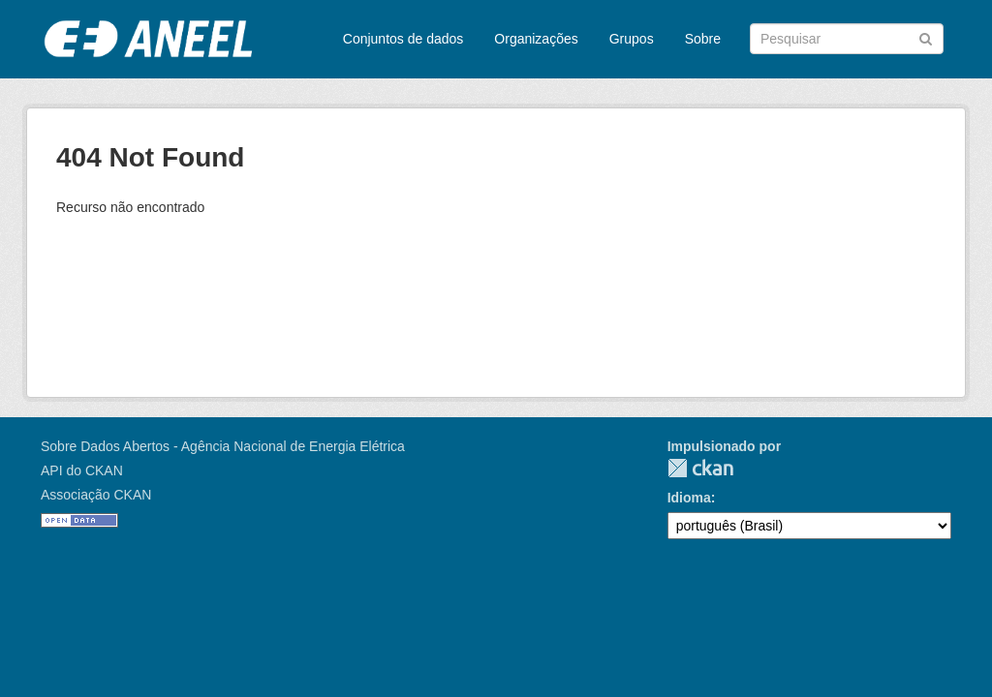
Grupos (631, 38)
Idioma (689, 497)
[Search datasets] (847, 38)
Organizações (535, 38)
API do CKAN (82, 470)
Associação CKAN (96, 494)
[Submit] (925, 37)
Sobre (703, 38)
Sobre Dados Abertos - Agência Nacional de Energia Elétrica (223, 446)
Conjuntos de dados (403, 38)
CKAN (700, 468)
